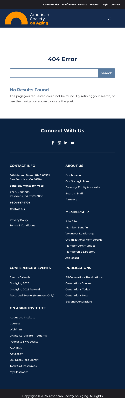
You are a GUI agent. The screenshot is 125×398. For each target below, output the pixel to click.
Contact (115, 4)
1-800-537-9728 (20, 191)
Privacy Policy (19, 209)
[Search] (109, 17)
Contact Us (17, 198)
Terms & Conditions (22, 214)
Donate (82, 4)
